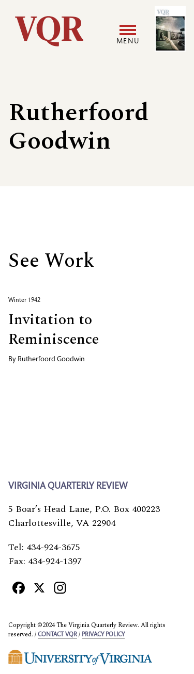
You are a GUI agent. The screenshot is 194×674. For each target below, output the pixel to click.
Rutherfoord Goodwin (51, 359)
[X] (39, 587)
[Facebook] (18, 587)
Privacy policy (103, 635)
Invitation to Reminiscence (53, 329)
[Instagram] (60, 587)
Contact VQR (57, 635)
